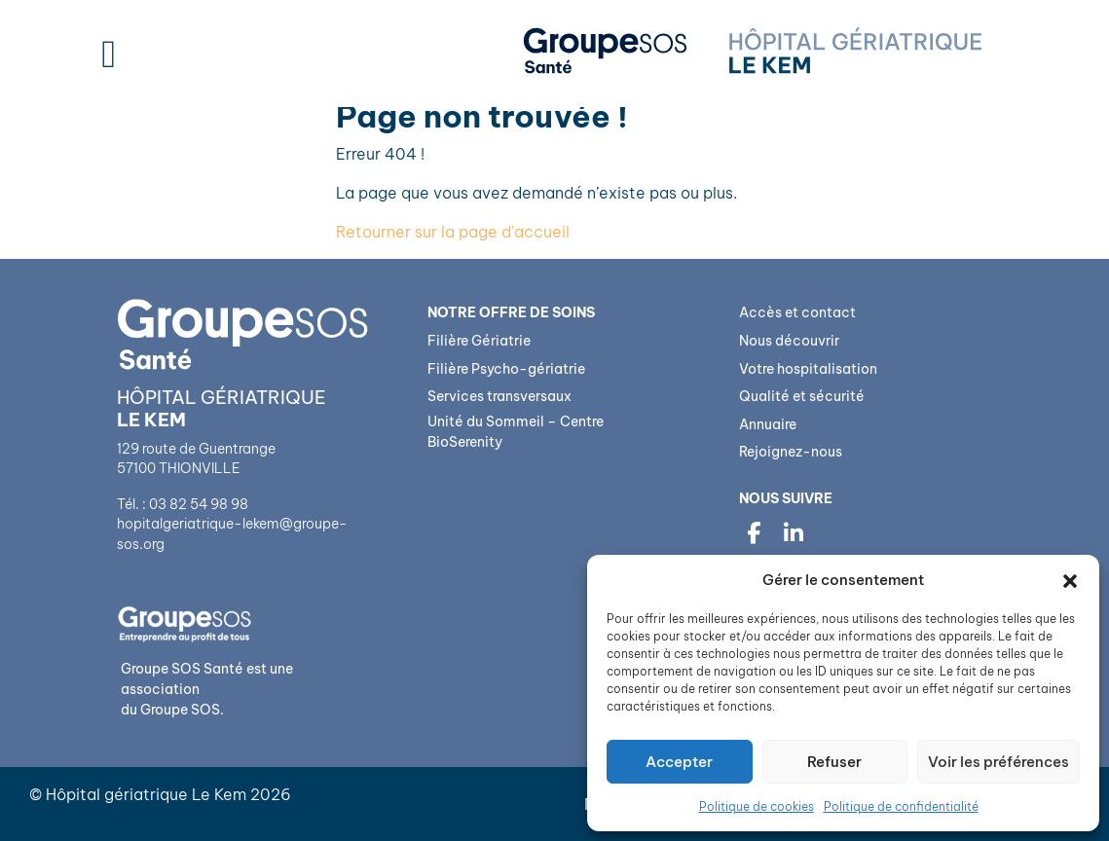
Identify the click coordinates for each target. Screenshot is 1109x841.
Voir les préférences (998, 761)
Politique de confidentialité (901, 806)
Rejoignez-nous (790, 451)
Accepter (679, 761)
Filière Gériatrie (479, 340)
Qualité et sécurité (802, 396)
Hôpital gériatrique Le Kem (146, 794)
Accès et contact (797, 312)
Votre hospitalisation (808, 369)
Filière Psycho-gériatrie (506, 369)
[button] (1070, 580)
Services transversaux (499, 396)
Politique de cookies (756, 806)
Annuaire (767, 424)
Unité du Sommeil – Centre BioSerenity (515, 432)
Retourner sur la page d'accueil (453, 231)
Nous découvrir (789, 340)
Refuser (834, 761)
